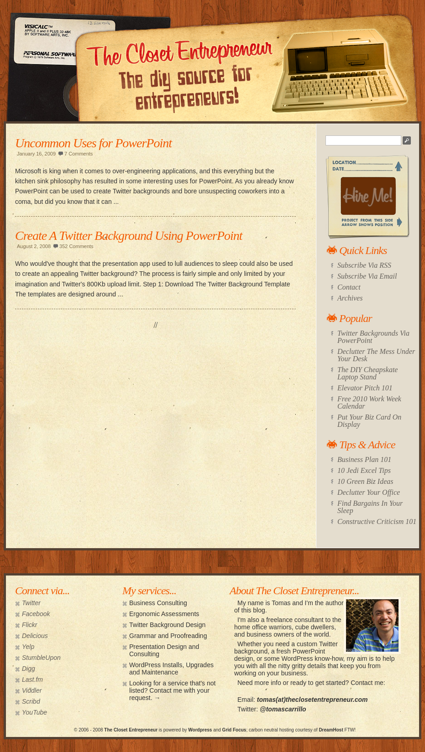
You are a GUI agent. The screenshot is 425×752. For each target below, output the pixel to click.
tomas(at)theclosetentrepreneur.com (312, 699)
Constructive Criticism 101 (376, 521)
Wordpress (200, 729)
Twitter (31, 603)
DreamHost (331, 729)
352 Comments (76, 246)
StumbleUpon (41, 657)
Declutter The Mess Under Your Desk (376, 355)
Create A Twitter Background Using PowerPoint (128, 235)
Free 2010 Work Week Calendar (369, 402)
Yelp (28, 646)
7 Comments (78, 153)
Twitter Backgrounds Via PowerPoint (373, 336)
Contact (349, 287)
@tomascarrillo (283, 709)
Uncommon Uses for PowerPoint (93, 143)
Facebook (36, 613)
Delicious (35, 635)
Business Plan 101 (364, 459)
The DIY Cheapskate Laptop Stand (367, 373)
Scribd (31, 701)
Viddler (32, 690)
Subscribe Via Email (367, 276)
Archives (349, 298)
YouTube (34, 712)
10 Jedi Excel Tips (364, 470)
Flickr (29, 624)
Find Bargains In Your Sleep (370, 506)
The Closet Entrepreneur (130, 729)
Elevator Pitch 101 (365, 388)
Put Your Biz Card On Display (369, 420)
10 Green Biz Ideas (365, 481)
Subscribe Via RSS (364, 265)
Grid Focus (234, 729)
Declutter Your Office (368, 492)
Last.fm (32, 679)
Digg (28, 668)
